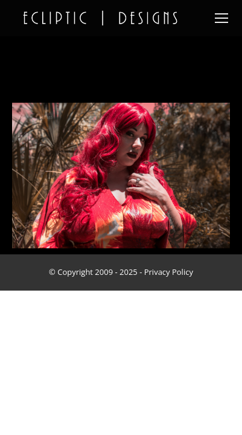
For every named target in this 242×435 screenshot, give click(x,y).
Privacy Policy (168, 271)
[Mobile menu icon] (221, 18)
